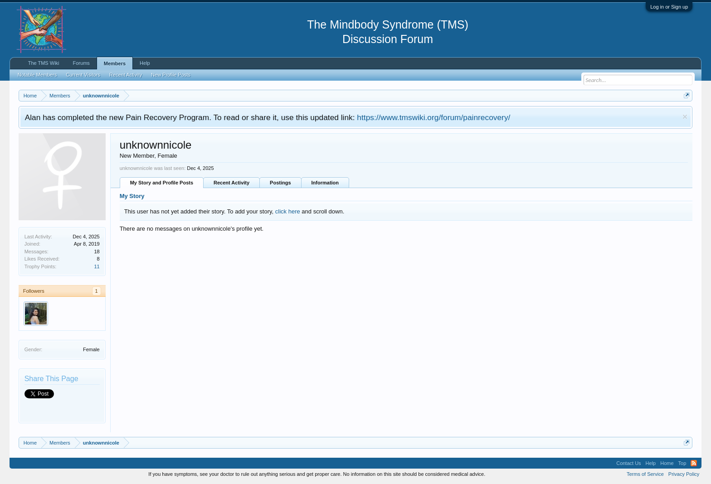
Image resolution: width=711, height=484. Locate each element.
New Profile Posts (170, 74)
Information (325, 182)
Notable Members (37, 74)
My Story (132, 196)
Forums (81, 63)
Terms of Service (645, 474)
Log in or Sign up (669, 7)
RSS (694, 463)
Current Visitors (83, 74)
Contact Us (628, 463)
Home (666, 463)
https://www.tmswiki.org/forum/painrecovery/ (433, 117)
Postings (280, 182)
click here (287, 211)
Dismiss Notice (685, 116)
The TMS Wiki (43, 63)
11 (96, 266)
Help (145, 63)
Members (115, 63)
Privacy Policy (683, 474)
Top (682, 463)
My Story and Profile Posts (161, 182)
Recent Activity (231, 182)
